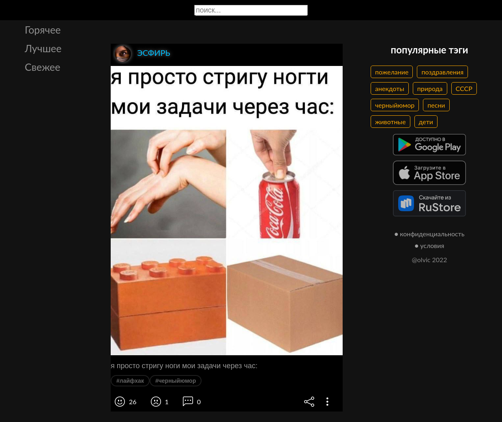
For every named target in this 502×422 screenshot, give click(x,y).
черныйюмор (394, 105)
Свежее (42, 67)
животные (390, 121)
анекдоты (389, 88)
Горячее (43, 29)
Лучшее (43, 48)
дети (426, 121)
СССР (464, 88)
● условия (429, 245)
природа (430, 88)
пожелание (391, 72)
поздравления (442, 72)
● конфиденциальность (430, 234)
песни (436, 105)
